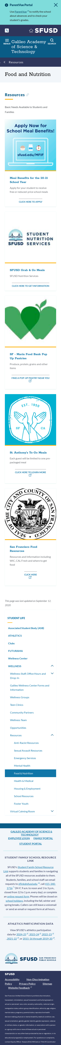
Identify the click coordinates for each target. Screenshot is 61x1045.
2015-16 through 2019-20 (38, 938)
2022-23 (48, 934)
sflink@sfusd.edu (29, 883)
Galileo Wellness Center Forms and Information (29, 687)
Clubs (11, 643)
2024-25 (22, 934)
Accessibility (12, 979)
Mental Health (22, 765)
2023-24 (35, 934)
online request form (18, 896)
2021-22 (13, 938)
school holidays (14, 900)
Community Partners (22, 712)
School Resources (24, 796)
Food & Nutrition (23, 773)
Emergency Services (25, 758)
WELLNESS (14, 666)
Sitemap (47, 983)
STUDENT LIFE (16, 618)
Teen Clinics (16, 704)
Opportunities (18, 727)
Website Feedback (20, 987)
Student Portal (30, 843)
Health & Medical (23, 780)
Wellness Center (18, 658)
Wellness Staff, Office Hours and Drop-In (28, 675)
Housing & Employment (27, 788)
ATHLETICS (15, 635)
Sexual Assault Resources (28, 750)
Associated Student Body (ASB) (26, 628)
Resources (16, 62)
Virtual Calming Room (22, 811)
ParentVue (22, 11)
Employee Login (19, 838)
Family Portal (43, 838)
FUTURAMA (15, 650)
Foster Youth (21, 803)
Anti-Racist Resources (26, 742)
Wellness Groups (19, 697)
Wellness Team (18, 720)
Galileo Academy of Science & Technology (31, 833)
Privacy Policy (27, 983)
